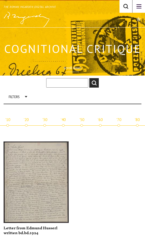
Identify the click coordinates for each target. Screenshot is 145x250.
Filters (14, 97)
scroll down (72, 68)
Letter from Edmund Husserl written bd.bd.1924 (30, 231)
